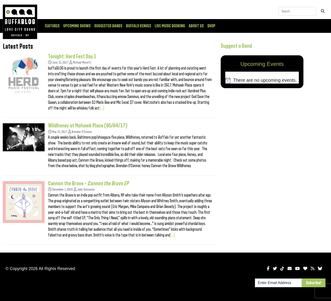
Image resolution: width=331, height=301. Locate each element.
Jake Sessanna (85, 189)
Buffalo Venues (138, 26)
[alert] (262, 80)
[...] (102, 108)
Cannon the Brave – (88, 183)
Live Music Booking (170, 26)
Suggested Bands (108, 26)
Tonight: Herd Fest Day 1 (72, 56)
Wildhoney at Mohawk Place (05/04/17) (88, 126)
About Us (196, 26)
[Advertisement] (262, 128)
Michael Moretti (82, 62)
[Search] (297, 11)
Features (52, 26)
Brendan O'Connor (82, 132)
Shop (211, 26)
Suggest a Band (236, 46)
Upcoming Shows (77, 26)
